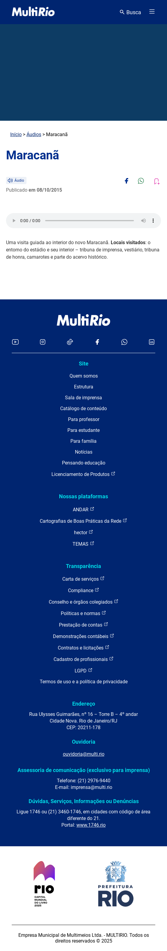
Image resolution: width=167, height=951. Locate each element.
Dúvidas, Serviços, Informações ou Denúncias (84, 801)
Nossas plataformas (83, 496)
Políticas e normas (83, 613)
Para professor (83, 419)
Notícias (83, 452)
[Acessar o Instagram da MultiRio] (42, 342)
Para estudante (83, 430)
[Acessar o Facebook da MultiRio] (97, 342)
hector (83, 532)
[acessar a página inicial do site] (33, 12)
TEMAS (83, 544)
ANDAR (83, 509)
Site (83, 363)
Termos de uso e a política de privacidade (84, 682)
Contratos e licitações (84, 647)
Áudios (33, 134)
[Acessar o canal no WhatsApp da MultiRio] (124, 342)
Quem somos (84, 376)
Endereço (83, 703)
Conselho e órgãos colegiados (84, 601)
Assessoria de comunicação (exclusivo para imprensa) (83, 770)
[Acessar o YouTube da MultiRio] (15, 342)
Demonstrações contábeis (83, 636)
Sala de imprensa (83, 398)
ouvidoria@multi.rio (83, 754)
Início (16, 134)
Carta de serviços (83, 579)
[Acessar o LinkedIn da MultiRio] (151, 342)
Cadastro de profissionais (84, 659)
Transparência (83, 566)
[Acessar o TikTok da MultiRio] (70, 342)
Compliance (83, 590)
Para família (83, 441)
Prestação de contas (83, 624)
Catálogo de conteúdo (83, 408)
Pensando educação (83, 463)
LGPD (84, 670)
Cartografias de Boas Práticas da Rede (83, 521)
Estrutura (83, 387)
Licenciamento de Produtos (83, 474)
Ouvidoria (83, 742)
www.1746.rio (91, 825)
